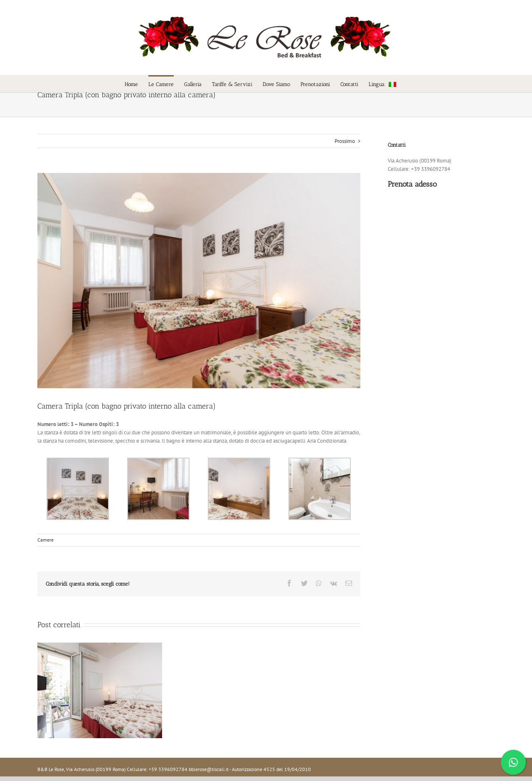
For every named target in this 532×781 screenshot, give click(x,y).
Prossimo (342, 141)
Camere (44, 540)
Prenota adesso (410, 184)
